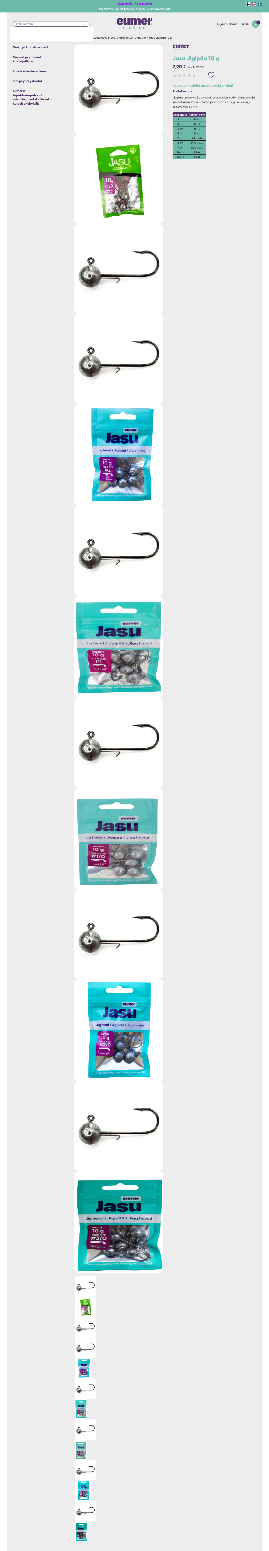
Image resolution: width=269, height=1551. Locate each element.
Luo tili (245, 24)
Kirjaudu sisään (227, 24)
